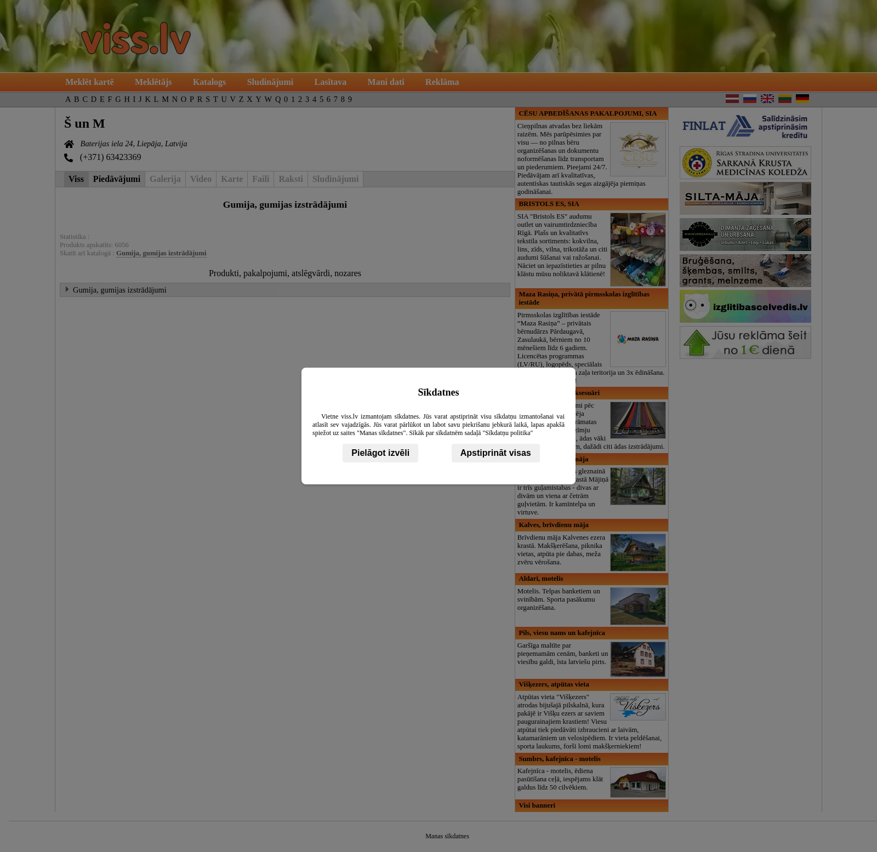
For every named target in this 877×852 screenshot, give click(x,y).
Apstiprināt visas (495, 453)
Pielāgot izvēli (380, 453)
